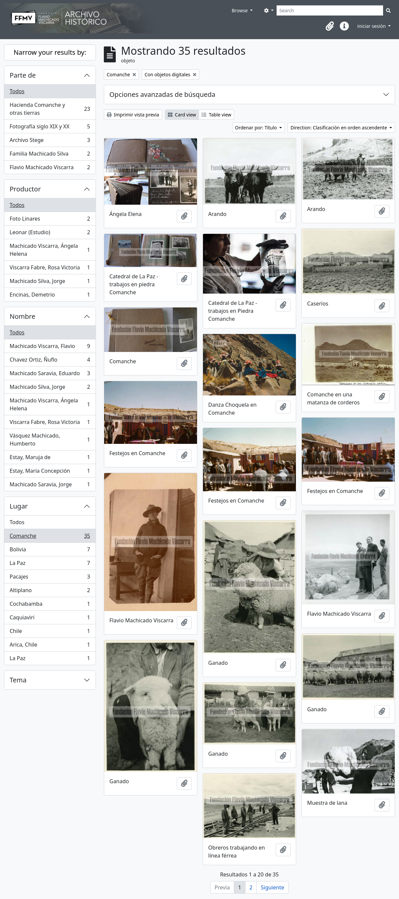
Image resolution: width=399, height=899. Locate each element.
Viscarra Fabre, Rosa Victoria (49, 268)
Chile (49, 632)
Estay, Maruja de (49, 458)
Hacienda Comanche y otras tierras (49, 108)
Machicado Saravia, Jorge (49, 485)
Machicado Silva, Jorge (49, 282)
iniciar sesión (372, 26)
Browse (240, 10)
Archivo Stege (49, 141)
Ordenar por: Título (256, 127)
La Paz (49, 564)
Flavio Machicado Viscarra (49, 168)
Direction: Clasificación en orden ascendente (339, 127)
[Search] (329, 10)
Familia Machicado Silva (49, 155)
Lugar (19, 506)
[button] (329, 26)
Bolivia (49, 550)
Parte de (23, 75)
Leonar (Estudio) (49, 233)
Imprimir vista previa (133, 114)
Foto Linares (49, 220)
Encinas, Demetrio (49, 296)
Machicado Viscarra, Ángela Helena (49, 249)
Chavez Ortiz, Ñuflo (49, 361)
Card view (182, 114)
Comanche (49, 537)
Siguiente (272, 887)
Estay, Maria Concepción (49, 472)
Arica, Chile (49, 646)
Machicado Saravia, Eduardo (49, 374)
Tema (18, 679)
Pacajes (49, 578)
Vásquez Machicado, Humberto (49, 439)
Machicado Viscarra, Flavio (49, 347)
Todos (17, 91)
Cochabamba (49, 605)
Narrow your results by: (50, 52)
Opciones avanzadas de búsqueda (162, 94)
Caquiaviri (49, 618)
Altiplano (49, 591)
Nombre (22, 316)
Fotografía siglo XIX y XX (49, 127)
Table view (216, 114)
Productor (25, 188)
